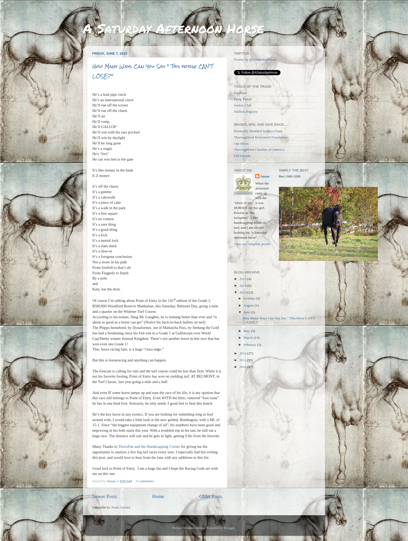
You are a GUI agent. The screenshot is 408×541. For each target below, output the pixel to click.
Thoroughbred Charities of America (259, 149)
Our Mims (241, 143)
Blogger (229, 528)
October (250, 298)
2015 (243, 279)
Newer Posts (104, 496)
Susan (265, 176)
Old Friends (242, 156)
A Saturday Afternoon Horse (173, 28)
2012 (243, 353)
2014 (243, 286)
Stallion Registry (246, 111)
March (249, 338)
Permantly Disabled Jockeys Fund (258, 131)
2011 (243, 360)
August (249, 305)
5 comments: (145, 481)
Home (158, 496)
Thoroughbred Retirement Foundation (260, 137)
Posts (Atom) (120, 507)
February (250, 345)
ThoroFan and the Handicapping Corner (149, 446)
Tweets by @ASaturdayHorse (255, 59)
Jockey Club (242, 105)
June (247, 312)
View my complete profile (252, 244)
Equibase (240, 93)
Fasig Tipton (243, 99)
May (247, 331)
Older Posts (210, 496)
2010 (243, 367)
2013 (243, 292)
